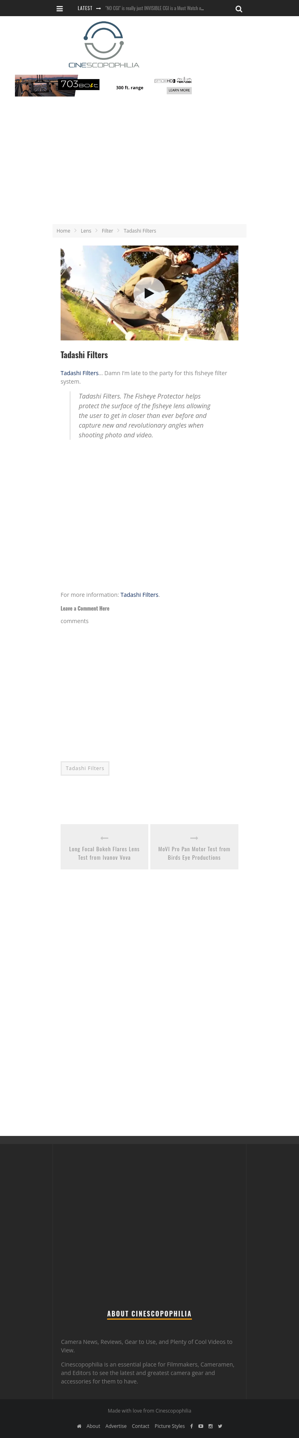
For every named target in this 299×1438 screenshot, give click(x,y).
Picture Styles (170, 1426)
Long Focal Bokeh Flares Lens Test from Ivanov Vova (104, 852)
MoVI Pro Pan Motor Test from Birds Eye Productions (194, 852)
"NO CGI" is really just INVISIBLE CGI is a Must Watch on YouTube (162, 7)
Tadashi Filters (80, 373)
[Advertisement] (149, 162)
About (93, 1426)
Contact (141, 1426)
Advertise (115, 1426)
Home (63, 230)
